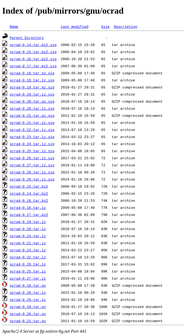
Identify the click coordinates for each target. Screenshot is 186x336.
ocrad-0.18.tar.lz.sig (32, 80)
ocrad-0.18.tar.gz (28, 285)
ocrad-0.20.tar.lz (28, 228)
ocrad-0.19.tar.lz (28, 221)
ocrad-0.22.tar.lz (28, 257)
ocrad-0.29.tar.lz (28, 299)
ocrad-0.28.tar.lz (28, 292)
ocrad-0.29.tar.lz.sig (32, 179)
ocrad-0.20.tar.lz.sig (32, 108)
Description (125, 26)
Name (14, 26)
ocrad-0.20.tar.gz (28, 313)
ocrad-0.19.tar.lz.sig (32, 94)
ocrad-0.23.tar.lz (28, 250)
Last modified (74, 26)
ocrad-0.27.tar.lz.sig (32, 165)
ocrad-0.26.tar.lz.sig (32, 157)
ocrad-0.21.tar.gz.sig (32, 115)
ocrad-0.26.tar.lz (28, 264)
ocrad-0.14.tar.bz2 (29, 193)
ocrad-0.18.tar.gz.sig (32, 73)
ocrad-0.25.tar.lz (28, 271)
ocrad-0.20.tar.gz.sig (32, 101)
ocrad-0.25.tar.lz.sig (32, 150)
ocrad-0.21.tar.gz (28, 320)
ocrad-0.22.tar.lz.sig (32, 129)
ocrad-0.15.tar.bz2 (29, 186)
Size (105, 26)
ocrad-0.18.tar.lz (28, 207)
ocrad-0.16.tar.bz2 (29, 200)
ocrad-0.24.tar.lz (28, 235)
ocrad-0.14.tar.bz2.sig (33, 44)
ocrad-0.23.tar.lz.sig (32, 136)
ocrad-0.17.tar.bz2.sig (33, 65)
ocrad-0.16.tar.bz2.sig (33, 58)
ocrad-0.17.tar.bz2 (29, 214)
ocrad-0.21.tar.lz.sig (32, 122)
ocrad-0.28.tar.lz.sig (32, 172)
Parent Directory (27, 37)
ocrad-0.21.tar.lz (28, 242)
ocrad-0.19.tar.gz (28, 306)
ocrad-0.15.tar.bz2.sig (33, 51)
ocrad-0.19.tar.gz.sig (32, 87)
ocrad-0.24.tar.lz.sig (32, 143)
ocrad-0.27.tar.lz (28, 278)
